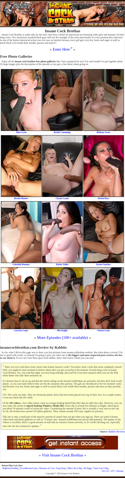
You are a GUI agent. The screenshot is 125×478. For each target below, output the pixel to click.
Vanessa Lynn (103, 299)
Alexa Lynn (21, 101)
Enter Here (61, 49)
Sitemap (119, 471)
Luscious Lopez (21, 299)
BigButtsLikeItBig (10, 468)
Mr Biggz (88, 468)
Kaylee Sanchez (103, 233)
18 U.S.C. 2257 (108, 471)
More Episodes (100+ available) (62, 337)
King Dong (61, 468)
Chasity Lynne (62, 167)
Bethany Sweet (103, 101)
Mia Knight (62, 299)
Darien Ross (103, 167)
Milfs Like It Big (74, 468)
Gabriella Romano (21, 233)
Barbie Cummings (62, 101)
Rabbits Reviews (116, 431)
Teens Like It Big (101, 468)
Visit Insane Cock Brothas (62, 455)
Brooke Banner (21, 167)
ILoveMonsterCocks (29, 468)
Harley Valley (62, 233)
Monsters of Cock (46, 468)
